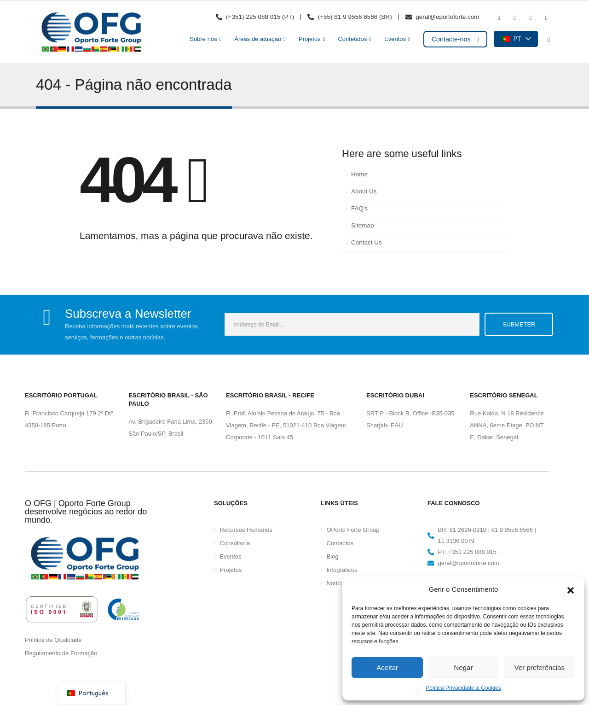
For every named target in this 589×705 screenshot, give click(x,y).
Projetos (310, 38)
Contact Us (366, 242)
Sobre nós (203, 38)
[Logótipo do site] (91, 32)
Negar (463, 667)
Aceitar (387, 667)
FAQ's (359, 208)
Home (359, 174)
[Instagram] (530, 18)
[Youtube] (514, 18)
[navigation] (92, 693)
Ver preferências (539, 667)
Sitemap (362, 225)
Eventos (395, 38)
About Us (364, 191)
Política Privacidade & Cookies (463, 688)
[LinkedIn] (546, 18)
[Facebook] (498, 18)
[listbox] (516, 39)
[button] (570, 589)
